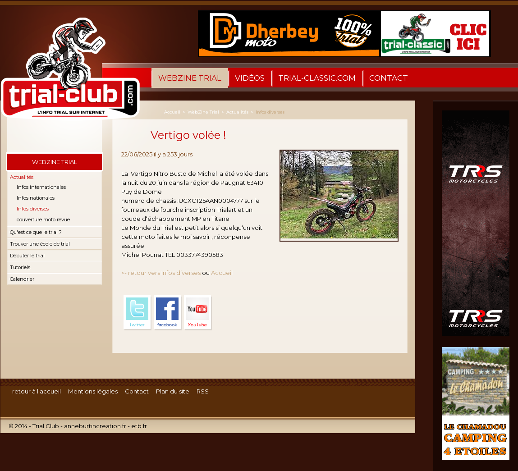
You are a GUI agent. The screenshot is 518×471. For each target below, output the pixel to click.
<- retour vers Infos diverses (161, 272)
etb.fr (139, 426)
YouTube (198, 312)
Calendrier (22, 279)
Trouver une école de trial (40, 244)
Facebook (168, 312)
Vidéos (250, 77)
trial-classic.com (317, 77)
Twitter (137, 312)
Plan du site (172, 391)
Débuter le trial (27, 255)
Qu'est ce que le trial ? (36, 232)
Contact (388, 77)
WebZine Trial (189, 77)
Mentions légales (93, 391)
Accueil (172, 112)
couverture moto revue (43, 219)
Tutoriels (20, 267)
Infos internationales (41, 187)
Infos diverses (33, 209)
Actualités (21, 177)
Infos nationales (36, 198)
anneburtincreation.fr (95, 426)
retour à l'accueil (36, 391)
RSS (203, 391)
